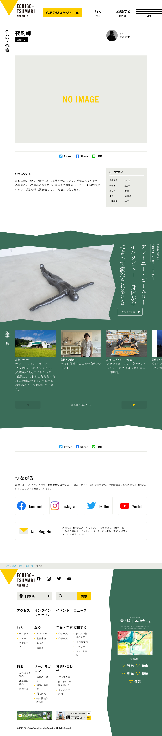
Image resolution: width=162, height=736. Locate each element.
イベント (62, 610)
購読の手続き (42, 678)
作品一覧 (29, 566)
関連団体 (23, 689)
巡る (37, 627)
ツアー (22, 638)
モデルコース (25, 645)
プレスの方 (64, 677)
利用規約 (41, 693)
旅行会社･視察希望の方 (64, 683)
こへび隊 (80, 646)
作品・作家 (7, 41)
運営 (137, 681)
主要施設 (41, 638)
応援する (80, 627)
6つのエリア (43, 633)
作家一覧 (63, 638)
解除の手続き (42, 687)
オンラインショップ (42, 612)
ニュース (80, 610)
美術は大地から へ (81, 405)
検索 (84, 596)
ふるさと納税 (81, 653)
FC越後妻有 (82, 641)
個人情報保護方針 (42, 700)
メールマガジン (42, 668)
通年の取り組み (25, 682)
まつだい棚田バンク (81, 635)
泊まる (40, 648)
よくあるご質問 (64, 692)
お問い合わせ (64, 668)
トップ (6, 566)
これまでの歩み (25, 674)
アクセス (23, 610)
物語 (145, 673)
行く (20, 627)
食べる (40, 643)
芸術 (145, 665)
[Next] (134, 405)
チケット (23, 633)
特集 (130, 665)
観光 (130, 673)
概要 (20, 666)
